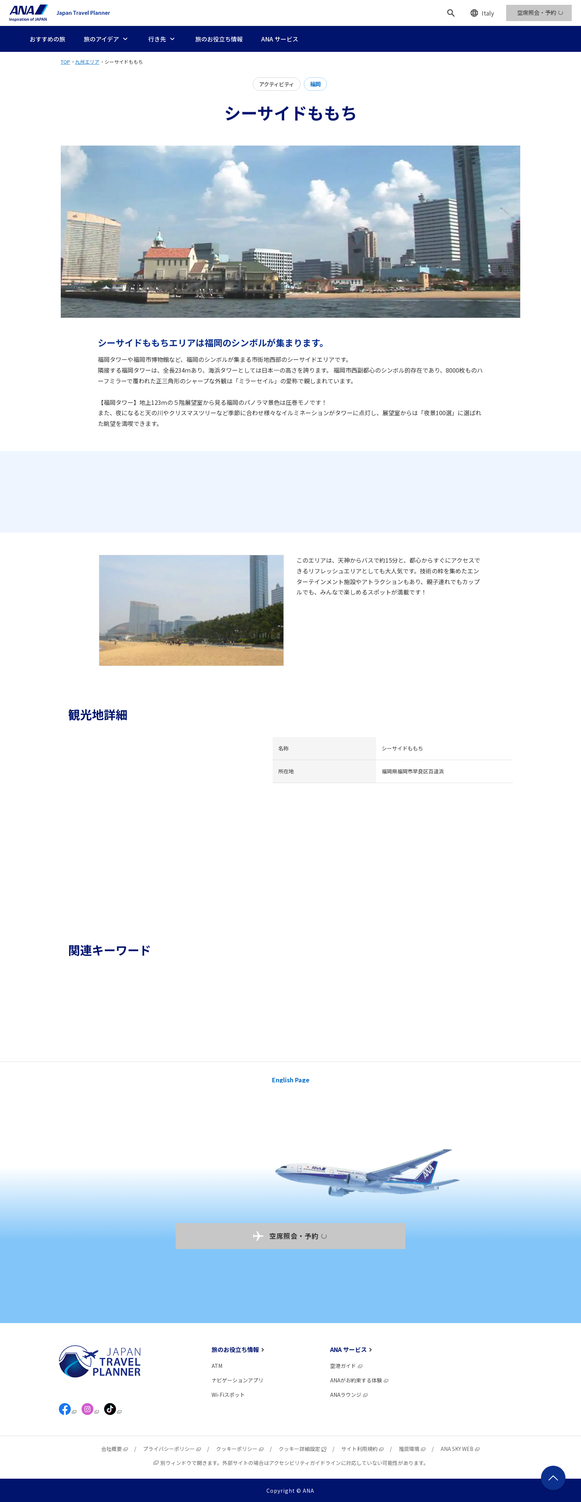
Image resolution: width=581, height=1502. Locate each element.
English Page (290, 1079)
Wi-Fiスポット (228, 1394)
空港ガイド (346, 1365)
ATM (217, 1365)
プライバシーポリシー (172, 1448)
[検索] (450, 12)
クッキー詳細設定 (303, 1448)
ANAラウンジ (349, 1394)
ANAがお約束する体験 (359, 1380)
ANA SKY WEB (460, 1448)
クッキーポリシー (240, 1448)
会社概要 (115, 1448)
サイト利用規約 (362, 1448)
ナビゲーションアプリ (237, 1380)
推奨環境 (412, 1448)
